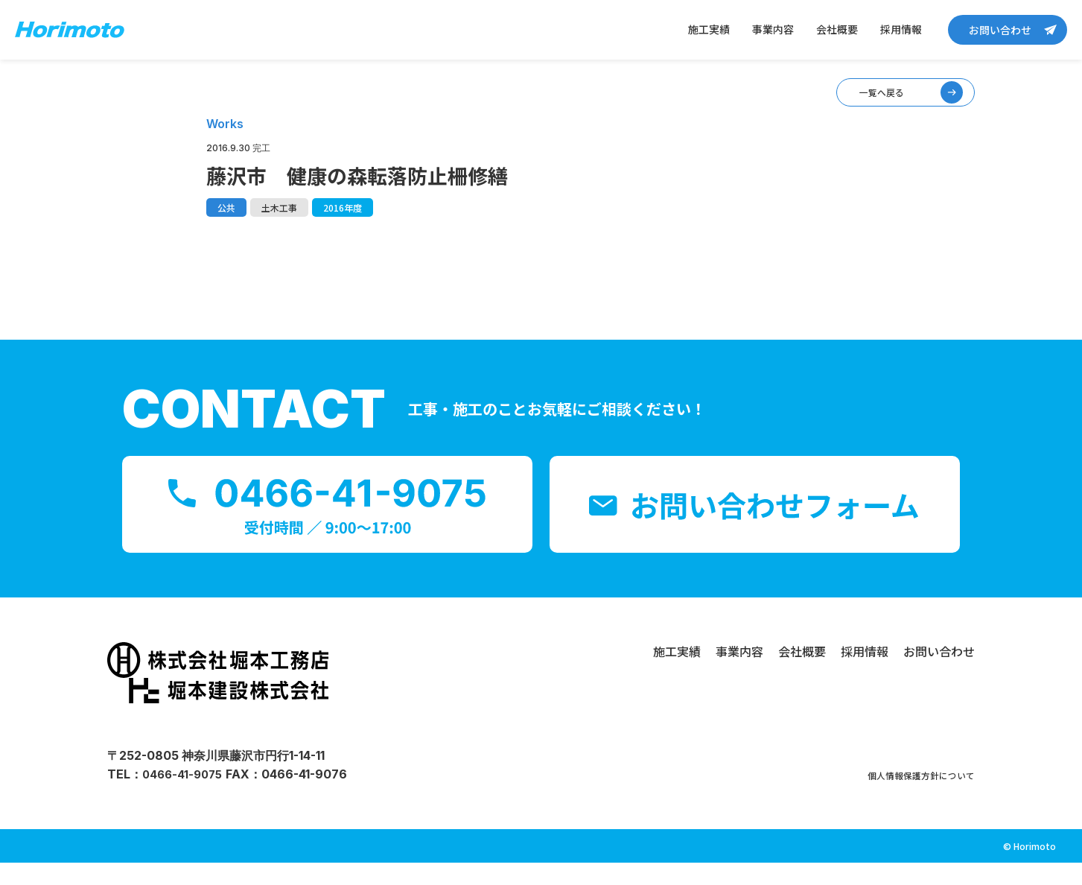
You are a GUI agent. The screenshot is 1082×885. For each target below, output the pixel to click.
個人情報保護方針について (903, 796)
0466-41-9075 (184, 796)
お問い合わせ (1000, 29)
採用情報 (901, 29)
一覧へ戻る (853, 101)
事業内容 (773, 29)
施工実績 (709, 29)
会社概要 (837, 29)
